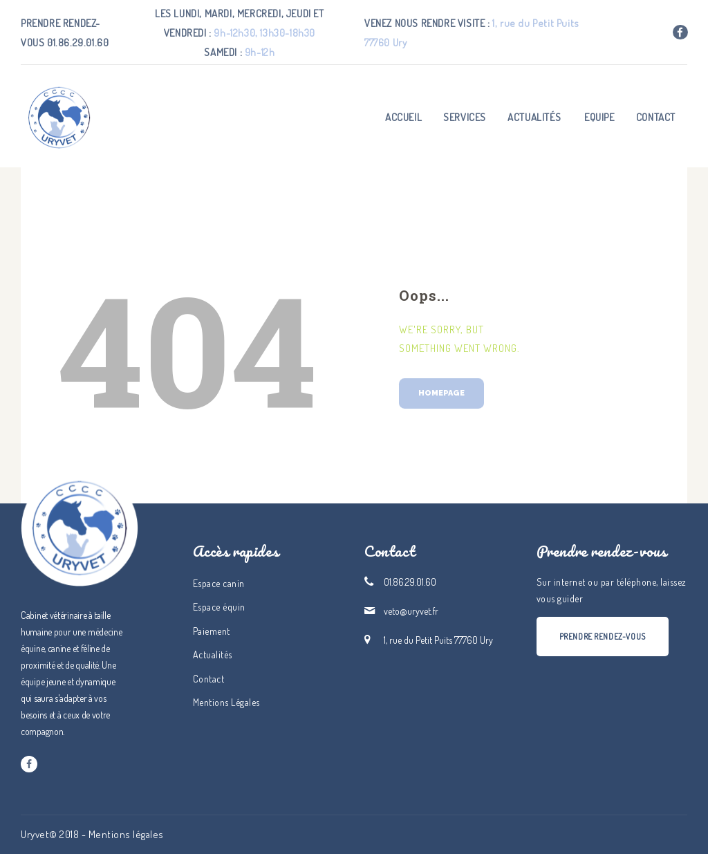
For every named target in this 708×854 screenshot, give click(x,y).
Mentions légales (126, 834)
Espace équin (219, 607)
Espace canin (219, 583)
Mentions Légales (226, 702)
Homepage (441, 393)
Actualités (212, 654)
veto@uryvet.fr (411, 611)
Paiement (211, 631)
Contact (209, 679)
